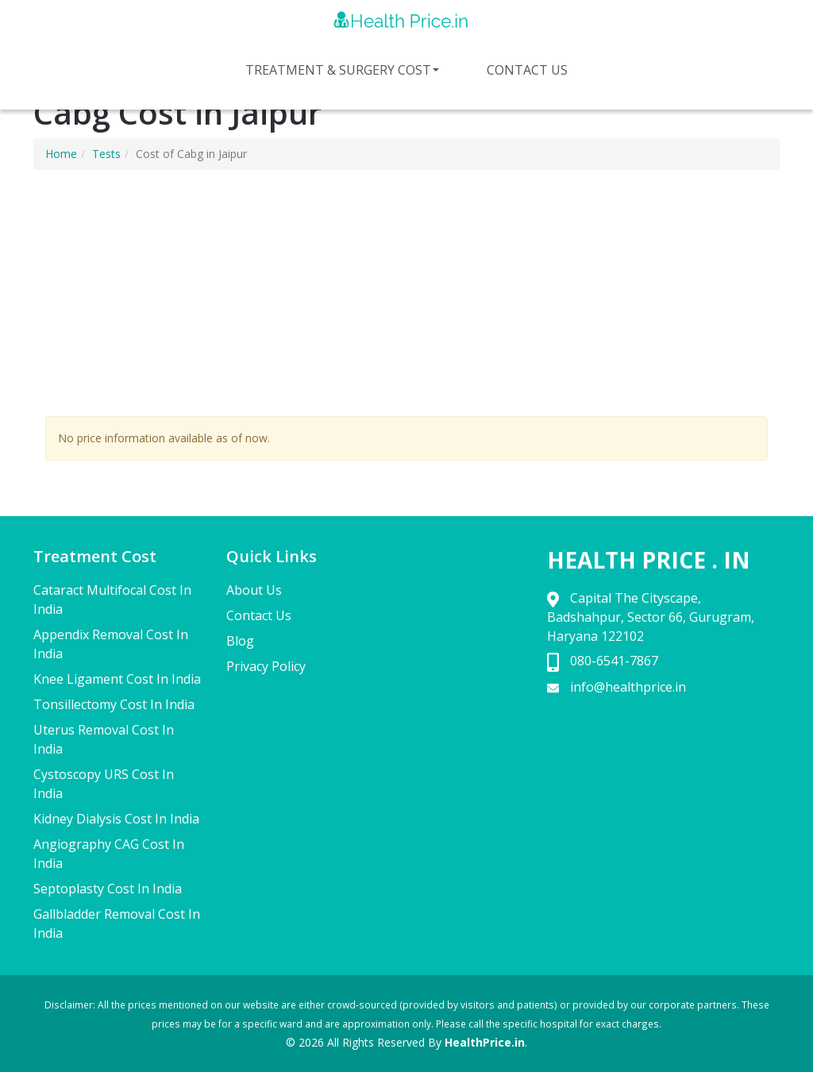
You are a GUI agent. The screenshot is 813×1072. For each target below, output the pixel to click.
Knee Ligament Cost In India (117, 679)
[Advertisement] (406, 297)
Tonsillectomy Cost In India (114, 704)
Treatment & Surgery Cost (342, 70)
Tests (106, 153)
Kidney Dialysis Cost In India (116, 818)
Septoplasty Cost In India (107, 888)
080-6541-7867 (614, 660)
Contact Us (527, 70)
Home (61, 153)
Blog (240, 641)
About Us (254, 590)
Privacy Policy (266, 666)
